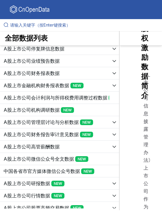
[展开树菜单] (59, 49)
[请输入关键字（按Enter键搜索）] (83, 25)
